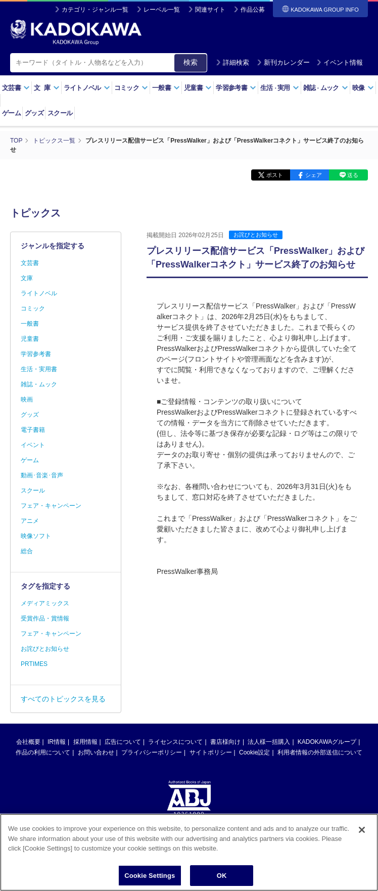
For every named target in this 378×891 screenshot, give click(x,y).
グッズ (34, 113)
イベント (33, 445)
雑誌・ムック (39, 384)
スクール (60, 113)
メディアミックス (45, 603)
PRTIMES (34, 663)
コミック (131, 88)
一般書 (166, 88)
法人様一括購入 (269, 741)
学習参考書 (236, 88)
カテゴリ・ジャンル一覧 (95, 9)
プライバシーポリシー (151, 752)
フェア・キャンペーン (51, 505)
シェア (313, 175)
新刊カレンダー (283, 62)
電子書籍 (33, 429)
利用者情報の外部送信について (319, 752)
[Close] (362, 835)
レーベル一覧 (162, 9)
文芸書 (16, 88)
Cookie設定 (254, 752)
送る (352, 175)
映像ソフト (36, 536)
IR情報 (57, 741)
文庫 (27, 278)
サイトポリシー (211, 752)
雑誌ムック (325, 88)
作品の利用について (43, 752)
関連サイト (210, 9)
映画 (27, 399)
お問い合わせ (96, 752)
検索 (190, 62)
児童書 (198, 88)
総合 (27, 551)
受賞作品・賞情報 (45, 618)
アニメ (30, 520)
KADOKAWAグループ (327, 741)
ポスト (274, 175)
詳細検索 (232, 62)
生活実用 (279, 88)
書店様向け (225, 741)
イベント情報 (339, 62)
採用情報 (85, 741)
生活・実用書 (39, 369)
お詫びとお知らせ (255, 235)
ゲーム (11, 113)
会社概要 (28, 741)
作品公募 (253, 9)
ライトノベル (87, 88)
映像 (363, 88)
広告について (123, 741)
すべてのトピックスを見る (63, 699)
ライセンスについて (175, 741)
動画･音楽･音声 (42, 475)
